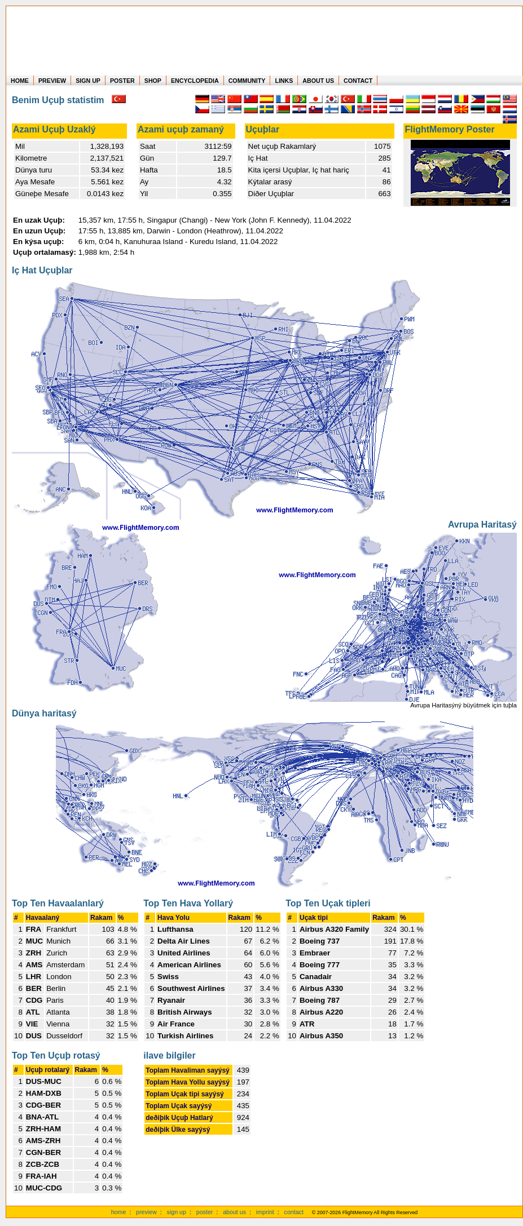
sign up (176, 1212)
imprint (265, 1212)
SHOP (152, 80)
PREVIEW (52, 80)
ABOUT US (318, 80)
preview (146, 1212)
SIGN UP (88, 80)
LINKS (284, 80)
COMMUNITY (247, 80)
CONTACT (358, 80)
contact (294, 1212)
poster (204, 1212)
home (118, 1212)
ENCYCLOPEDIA (195, 80)
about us (234, 1212)
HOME (20, 80)
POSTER (122, 80)
